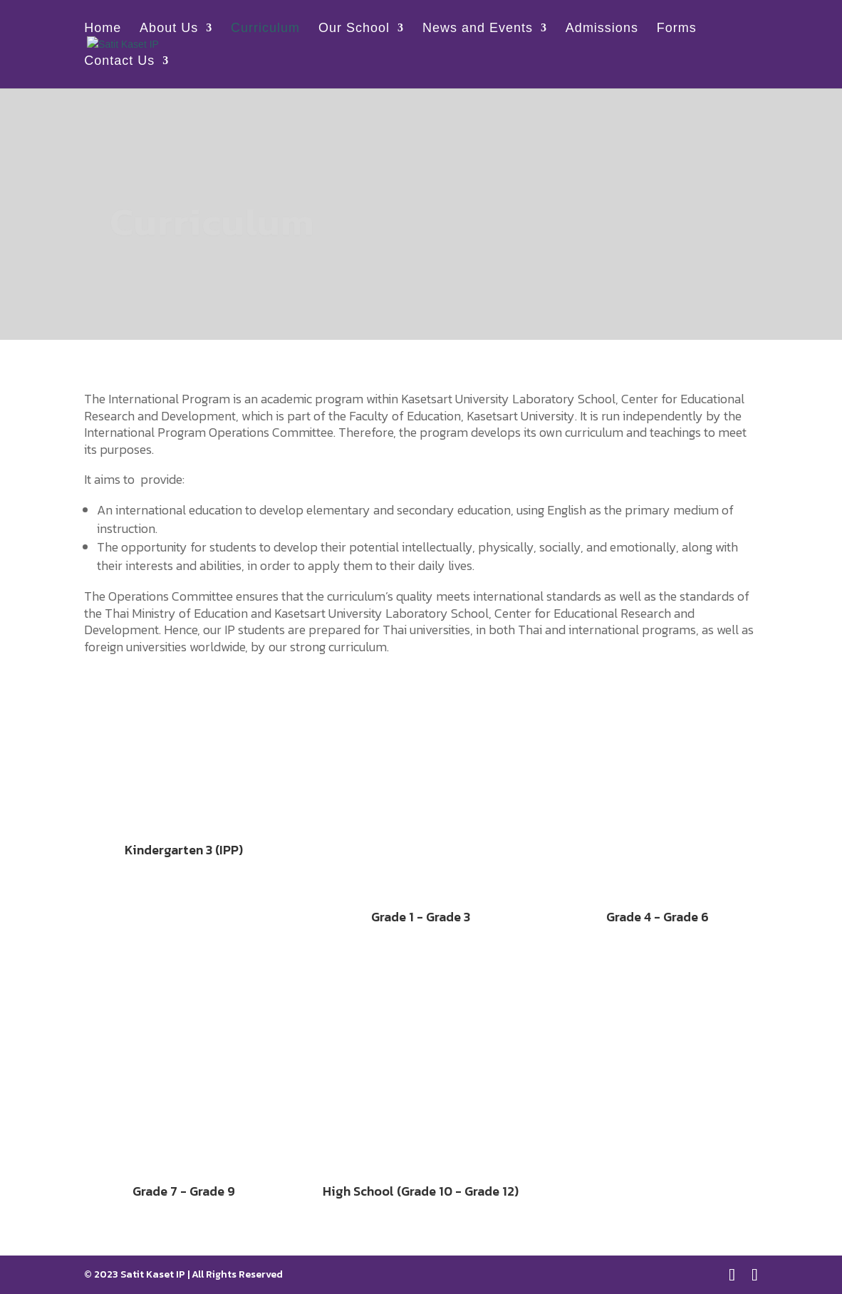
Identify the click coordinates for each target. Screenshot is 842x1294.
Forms (677, 29)
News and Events (477, 29)
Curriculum (265, 29)
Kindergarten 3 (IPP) (184, 849)
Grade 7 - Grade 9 (183, 1191)
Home (102, 29)
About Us (169, 29)
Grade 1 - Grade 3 (420, 916)
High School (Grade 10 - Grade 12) (421, 1191)
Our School (354, 29)
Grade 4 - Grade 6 (657, 916)
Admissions (602, 29)
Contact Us (119, 62)
